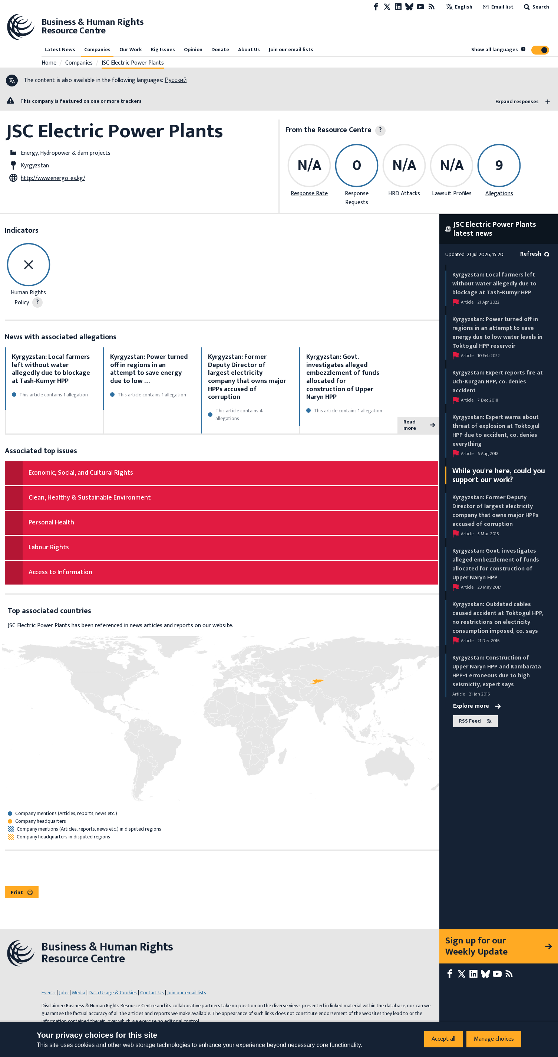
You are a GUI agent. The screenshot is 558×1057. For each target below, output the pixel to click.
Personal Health (51, 522)
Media (78, 992)
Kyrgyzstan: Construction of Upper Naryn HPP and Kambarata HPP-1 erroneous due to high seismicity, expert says (496, 671)
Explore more (477, 706)
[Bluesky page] (409, 7)
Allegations (499, 194)
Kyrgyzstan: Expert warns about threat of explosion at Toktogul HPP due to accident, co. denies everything (495, 430)
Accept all (443, 1039)
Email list (497, 7)
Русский (175, 80)
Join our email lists (291, 49)
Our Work (130, 49)
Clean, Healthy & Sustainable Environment (90, 497)
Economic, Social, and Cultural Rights (81, 472)
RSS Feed (475, 721)
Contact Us (152, 992)
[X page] (387, 7)
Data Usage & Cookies (113, 992)
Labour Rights (49, 547)
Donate (220, 49)
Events (49, 992)
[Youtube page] (420, 7)
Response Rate (309, 194)
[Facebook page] (376, 7)
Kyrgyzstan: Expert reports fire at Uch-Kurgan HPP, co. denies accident (497, 382)
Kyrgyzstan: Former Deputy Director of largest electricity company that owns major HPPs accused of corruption (247, 377)
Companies (97, 49)
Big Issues (163, 49)
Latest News (59, 49)
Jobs (64, 992)
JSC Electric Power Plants (133, 63)
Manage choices (494, 1039)
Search (535, 7)
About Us (249, 49)
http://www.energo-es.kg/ (53, 178)
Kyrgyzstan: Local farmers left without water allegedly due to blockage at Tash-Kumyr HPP (51, 369)
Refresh (534, 254)
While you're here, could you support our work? (498, 475)
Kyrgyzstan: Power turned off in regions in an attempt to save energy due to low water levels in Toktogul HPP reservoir (497, 332)
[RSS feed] (431, 7)
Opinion (193, 49)
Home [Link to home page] (49, 63)
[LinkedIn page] (398, 7)
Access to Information (60, 572)
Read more (419, 425)
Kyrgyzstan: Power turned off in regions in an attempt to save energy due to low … (149, 369)
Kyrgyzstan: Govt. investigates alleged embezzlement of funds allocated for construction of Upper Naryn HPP (342, 377)
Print (22, 892)
